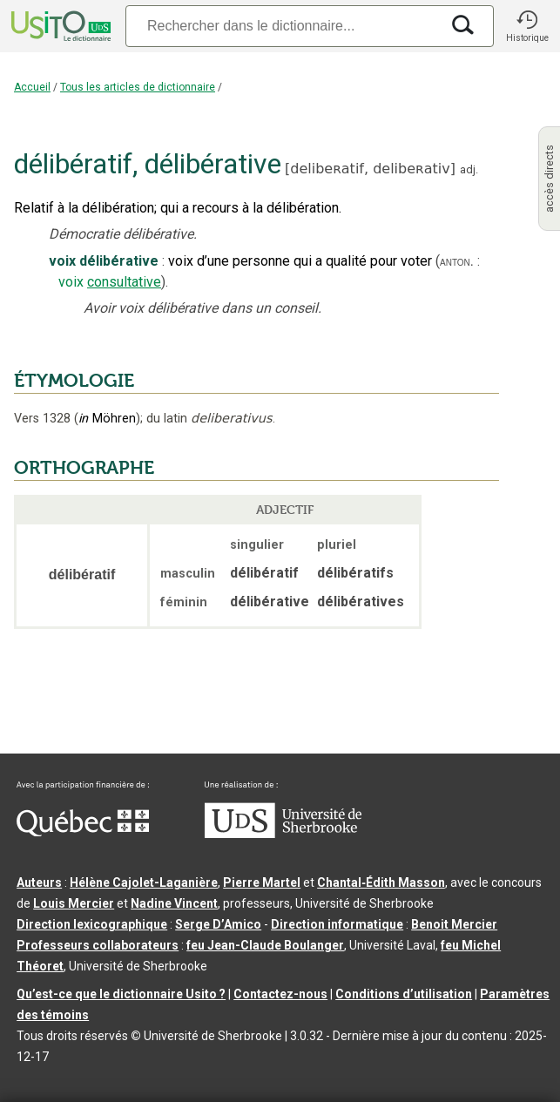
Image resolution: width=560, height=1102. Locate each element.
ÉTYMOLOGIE (74, 380)
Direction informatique (337, 924)
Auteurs (39, 882)
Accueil (32, 87)
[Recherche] (282, 25)
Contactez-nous (280, 994)
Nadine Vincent (174, 903)
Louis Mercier (73, 903)
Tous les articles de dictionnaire (137, 87)
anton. (457, 261)
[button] (527, 26)
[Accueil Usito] (59, 26)
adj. (469, 169)
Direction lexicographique (92, 924)
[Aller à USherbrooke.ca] (283, 834)
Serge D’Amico (218, 924)
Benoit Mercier (454, 924)
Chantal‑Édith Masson (381, 882)
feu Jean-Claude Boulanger (265, 945)
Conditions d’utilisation (403, 994)
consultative (124, 282)
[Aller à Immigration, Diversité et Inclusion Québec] (83, 832)
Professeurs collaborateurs (98, 945)
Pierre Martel (261, 882)
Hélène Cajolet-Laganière (144, 882)
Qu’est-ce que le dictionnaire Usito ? (121, 994)
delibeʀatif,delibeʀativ (369, 168)
